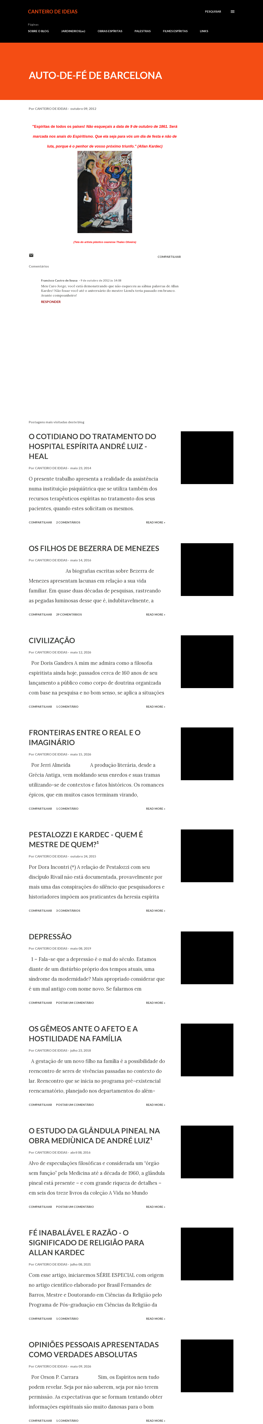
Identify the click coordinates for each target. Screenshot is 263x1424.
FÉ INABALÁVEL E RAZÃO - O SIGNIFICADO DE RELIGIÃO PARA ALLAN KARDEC (86, 1242)
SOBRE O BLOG (38, 31)
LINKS (204, 31)
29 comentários (69, 614)
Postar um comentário (75, 1002)
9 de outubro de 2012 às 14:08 (101, 280)
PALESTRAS (143, 31)
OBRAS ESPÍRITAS (110, 31)
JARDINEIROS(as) (73, 31)
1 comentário (67, 706)
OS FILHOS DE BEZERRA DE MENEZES (94, 548)
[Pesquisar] (213, 11)
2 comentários (68, 522)
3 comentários (68, 910)
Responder (51, 302)
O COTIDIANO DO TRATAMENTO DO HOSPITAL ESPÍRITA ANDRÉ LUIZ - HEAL (92, 446)
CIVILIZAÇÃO (52, 640)
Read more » (155, 522)
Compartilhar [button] (169, 256)
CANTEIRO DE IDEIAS (52, 11)
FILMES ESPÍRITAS (175, 31)
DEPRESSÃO (50, 936)
